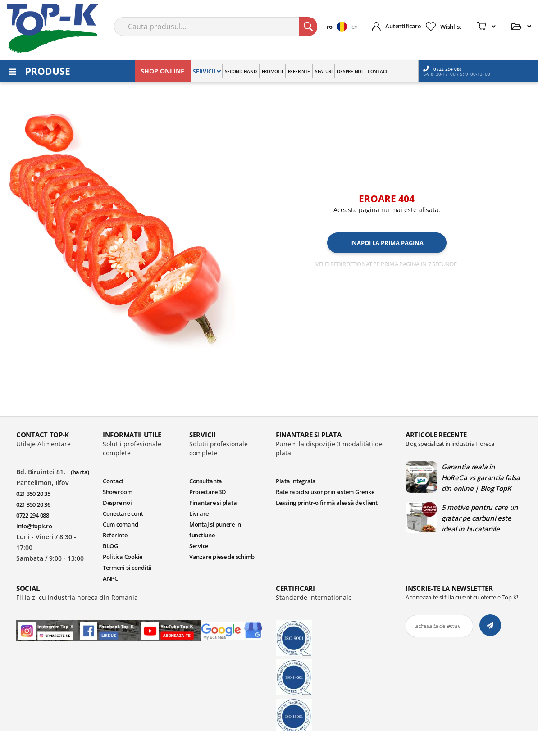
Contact (113, 481)
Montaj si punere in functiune (215, 530)
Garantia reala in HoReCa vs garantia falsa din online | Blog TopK (481, 478)
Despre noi (117, 503)
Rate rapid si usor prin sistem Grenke (325, 492)
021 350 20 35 (33, 494)
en (354, 27)
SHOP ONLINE (162, 71)
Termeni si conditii (127, 568)
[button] (338, 27)
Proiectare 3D (207, 492)
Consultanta (205, 481)
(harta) (80, 472)
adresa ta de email (437, 626)
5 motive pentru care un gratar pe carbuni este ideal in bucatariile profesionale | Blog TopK (480, 518)
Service (198, 546)
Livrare (199, 514)
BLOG (110, 546)
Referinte (115, 535)
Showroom (117, 492)
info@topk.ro (34, 526)
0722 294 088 (442, 69)
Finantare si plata (213, 503)
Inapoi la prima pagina (387, 243)
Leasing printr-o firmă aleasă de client (327, 503)
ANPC (110, 579)
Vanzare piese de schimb (222, 557)
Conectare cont (123, 514)
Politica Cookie (122, 557)
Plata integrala (296, 481)
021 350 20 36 (33, 505)
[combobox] (215, 26)
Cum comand (120, 525)
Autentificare (403, 26)
